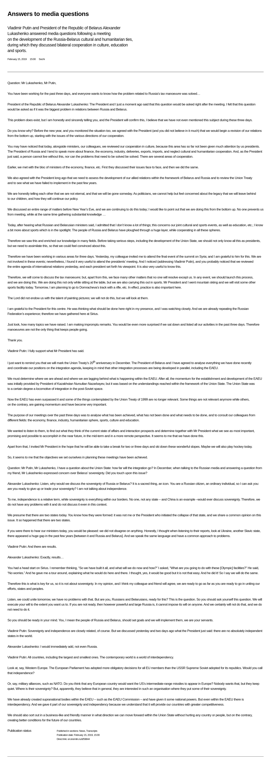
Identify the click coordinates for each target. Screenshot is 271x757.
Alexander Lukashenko (72, 104)
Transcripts (91, 730)
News (82, 730)
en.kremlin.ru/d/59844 (79, 739)
